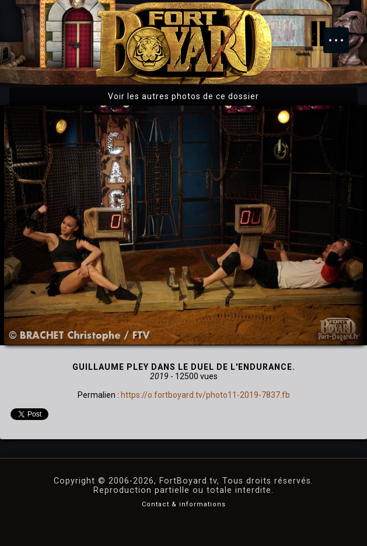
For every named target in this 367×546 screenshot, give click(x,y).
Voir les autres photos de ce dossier (183, 96)
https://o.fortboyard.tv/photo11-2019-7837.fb (205, 395)
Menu (342, 34)
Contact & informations (184, 504)
